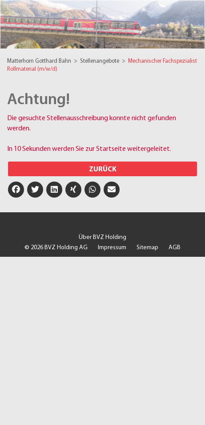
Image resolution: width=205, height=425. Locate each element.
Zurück (103, 169)
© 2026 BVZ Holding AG (56, 247)
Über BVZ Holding (102, 237)
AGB (175, 247)
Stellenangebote (100, 61)
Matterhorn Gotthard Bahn (39, 61)
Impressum (112, 247)
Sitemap (147, 247)
